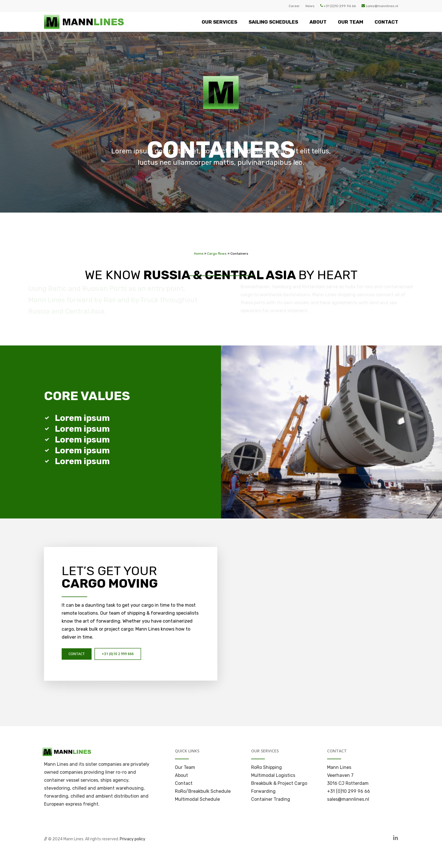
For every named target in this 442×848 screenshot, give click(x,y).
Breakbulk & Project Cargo (279, 783)
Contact (184, 783)
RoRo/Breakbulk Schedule (203, 791)
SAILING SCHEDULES (273, 22)
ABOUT (318, 22)
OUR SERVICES (219, 22)
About (181, 775)
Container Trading (270, 799)
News (310, 6)
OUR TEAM (350, 22)
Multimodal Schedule (197, 799)
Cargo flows (217, 250)
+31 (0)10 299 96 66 (338, 6)
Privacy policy (132, 839)
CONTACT (386, 22)
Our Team (185, 767)
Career (294, 6)
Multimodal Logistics (273, 775)
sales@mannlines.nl (380, 6)
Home (198, 250)
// (45, 839)
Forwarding (263, 791)
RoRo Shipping (266, 767)
